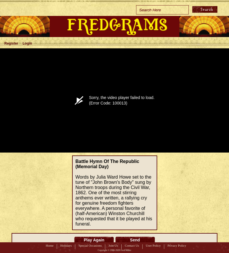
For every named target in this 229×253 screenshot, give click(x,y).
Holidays (66, 245)
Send (135, 240)
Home (50, 245)
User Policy (153, 245)
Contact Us (132, 245)
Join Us (113, 245)
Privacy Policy (176, 245)
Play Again (94, 240)
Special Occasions (90, 245)
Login (27, 43)
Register (11, 43)
